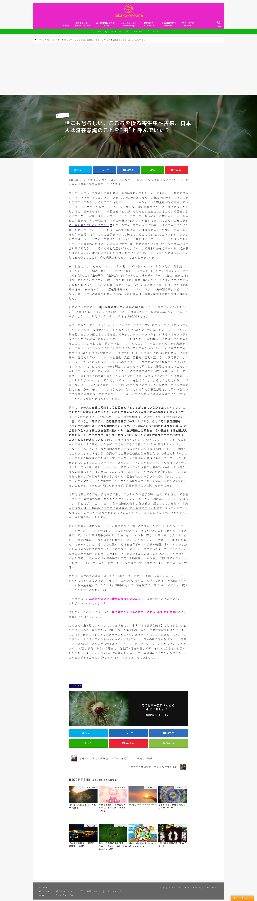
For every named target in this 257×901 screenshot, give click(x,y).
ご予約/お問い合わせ (90, 892)
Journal (76, 686)
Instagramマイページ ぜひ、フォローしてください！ (129, 32)
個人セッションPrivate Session (82, 25)
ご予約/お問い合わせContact (105, 25)
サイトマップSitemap (188, 25)
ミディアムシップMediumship (128, 25)
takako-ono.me (185, 889)
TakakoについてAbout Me (168, 25)
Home (66, 26)
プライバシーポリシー (66, 896)
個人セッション (64, 892)
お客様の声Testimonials (149, 25)
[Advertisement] (128, 70)
